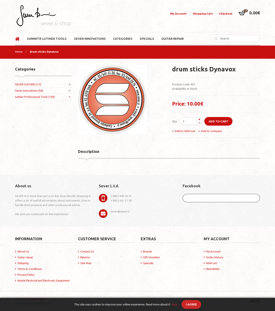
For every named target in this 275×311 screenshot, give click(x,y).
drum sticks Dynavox (44, 51)
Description (88, 151)
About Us (23, 251)
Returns (85, 257)
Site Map (86, 263)
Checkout (225, 13)
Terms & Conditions (29, 268)
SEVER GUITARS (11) (28, 84)
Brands (147, 251)
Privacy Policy (25, 274)
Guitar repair (25, 257)
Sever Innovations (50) (29, 90)
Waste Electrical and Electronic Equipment (43, 280)
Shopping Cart (203, 13)
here (175, 304)
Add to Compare (211, 130)
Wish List (211, 263)
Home (19, 51)
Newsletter (213, 268)
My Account (178, 13)
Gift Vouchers (151, 257)
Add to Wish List (185, 130)
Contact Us (87, 251)
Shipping (23, 263)
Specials (148, 263)
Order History (214, 257)
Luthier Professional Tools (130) (35, 96)
